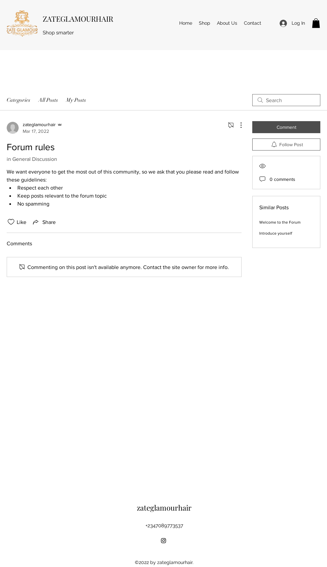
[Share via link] (44, 222)
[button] (316, 23)
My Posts (76, 100)
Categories (18, 100)
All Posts (48, 100)
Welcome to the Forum (280, 222)
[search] (286, 100)
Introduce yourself (275, 233)
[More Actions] (238, 125)
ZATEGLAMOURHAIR (78, 19)
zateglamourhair (164, 508)
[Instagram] (163, 540)
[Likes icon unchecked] (11, 222)
